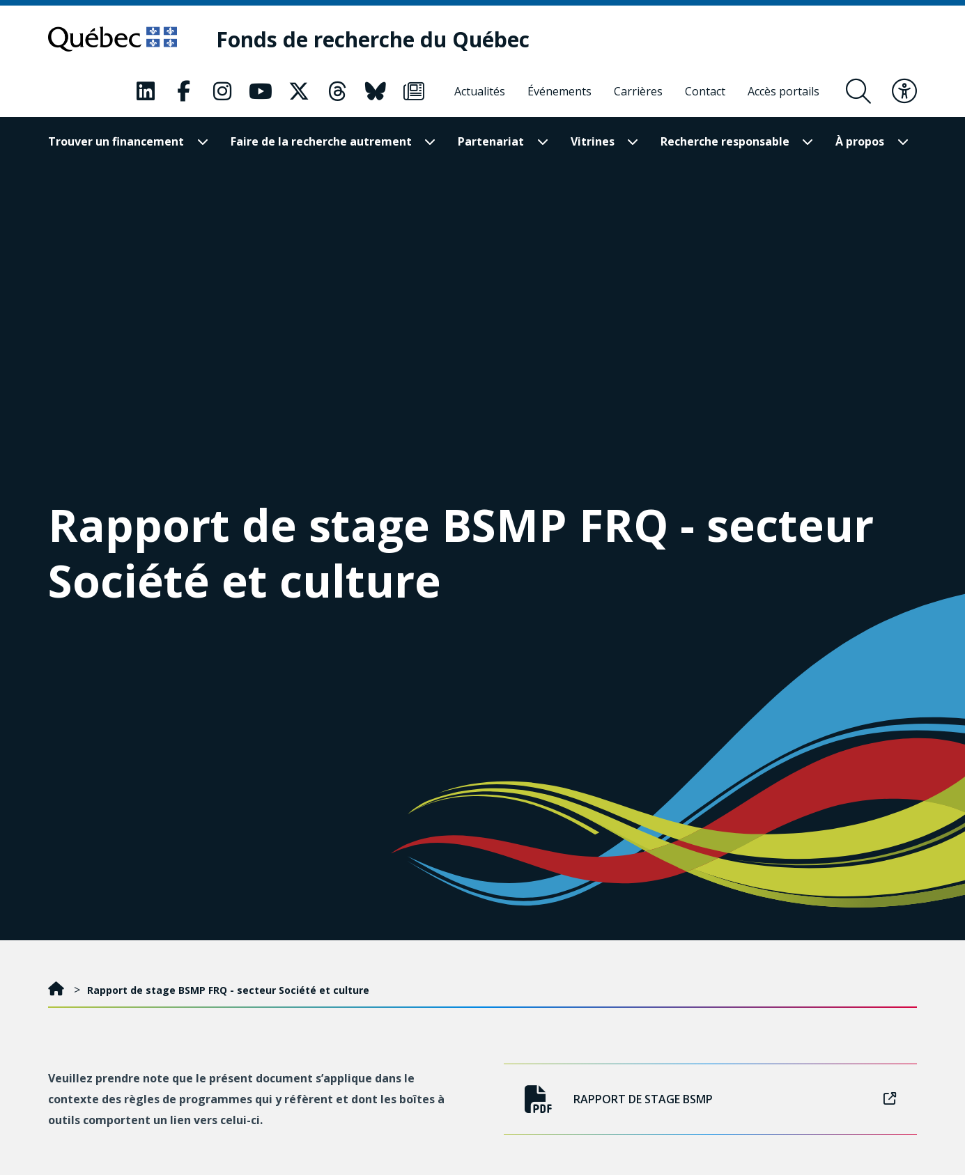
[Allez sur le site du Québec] (112, 39)
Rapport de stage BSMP (710, 1099)
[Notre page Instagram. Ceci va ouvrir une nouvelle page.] (222, 91)
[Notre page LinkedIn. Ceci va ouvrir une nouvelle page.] (146, 91)
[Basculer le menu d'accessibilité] (904, 91)
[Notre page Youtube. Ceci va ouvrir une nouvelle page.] (261, 91)
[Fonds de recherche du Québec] (373, 39)
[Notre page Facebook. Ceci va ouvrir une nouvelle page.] (184, 91)
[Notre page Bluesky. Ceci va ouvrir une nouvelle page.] (375, 91)
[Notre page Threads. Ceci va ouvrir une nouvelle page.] (337, 91)
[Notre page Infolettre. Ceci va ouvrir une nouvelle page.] (414, 91)
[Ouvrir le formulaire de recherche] (858, 91)
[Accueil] (57, 990)
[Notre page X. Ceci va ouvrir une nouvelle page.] (299, 91)
